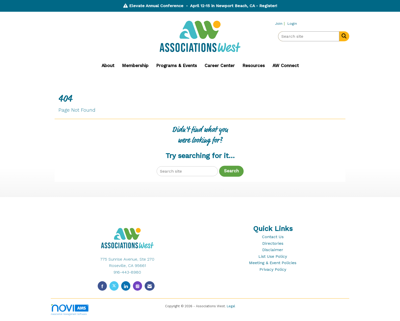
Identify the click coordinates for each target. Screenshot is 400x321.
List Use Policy (272, 256)
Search (231, 171)
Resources (253, 65)
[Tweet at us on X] (114, 286)
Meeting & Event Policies (272, 262)
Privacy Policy (272, 269)
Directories (272, 243)
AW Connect (285, 65)
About (108, 65)
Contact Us (273, 236)
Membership (135, 65)
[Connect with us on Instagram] (137, 286)
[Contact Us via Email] (150, 286)
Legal (231, 306)
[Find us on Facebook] (102, 286)
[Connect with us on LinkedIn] (125, 286)
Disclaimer (272, 249)
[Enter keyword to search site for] (308, 36)
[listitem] (280, 23)
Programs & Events (176, 65)
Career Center (220, 65)
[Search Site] (343, 36)
